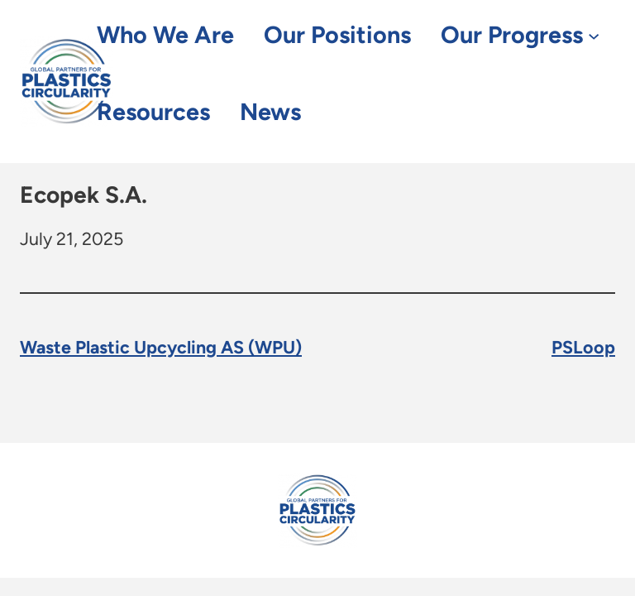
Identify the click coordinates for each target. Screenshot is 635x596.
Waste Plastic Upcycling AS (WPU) (161, 347)
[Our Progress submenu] (593, 35)
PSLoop (583, 347)
